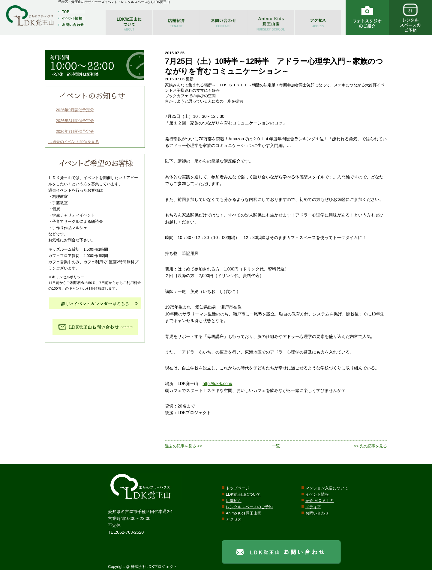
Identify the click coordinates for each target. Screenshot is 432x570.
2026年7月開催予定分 (75, 131)
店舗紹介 (234, 500)
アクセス (234, 519)
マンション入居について (326, 488)
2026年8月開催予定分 (75, 120)
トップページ (237, 488)
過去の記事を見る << (183, 446)
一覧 (276, 446)
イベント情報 (317, 494)
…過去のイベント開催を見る (73, 141)
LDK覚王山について (243, 494)
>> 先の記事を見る (370, 446)
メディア (313, 507)
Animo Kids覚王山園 (243, 513)
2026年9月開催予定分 (75, 110)
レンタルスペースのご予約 (249, 507)
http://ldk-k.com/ (217, 383)
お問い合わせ (317, 513)
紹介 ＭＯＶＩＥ (319, 500)
